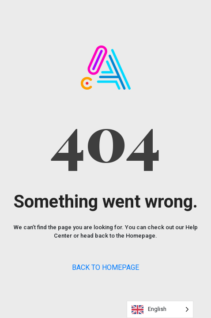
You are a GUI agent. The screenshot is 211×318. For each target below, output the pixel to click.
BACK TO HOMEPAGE (105, 267)
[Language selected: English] (160, 309)
